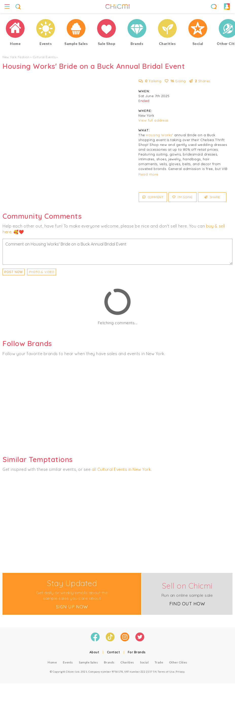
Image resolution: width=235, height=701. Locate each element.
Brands (109, 662)
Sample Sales (88, 662)
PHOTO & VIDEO (41, 272)
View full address (153, 120)
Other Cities (178, 662)
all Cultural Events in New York (121, 469)
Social (144, 662)
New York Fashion (16, 57)
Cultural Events (44, 57)
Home (52, 662)
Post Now (13, 272)
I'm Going (182, 197)
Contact (113, 652)
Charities (127, 662)
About (94, 652)
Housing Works (159, 135)
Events (68, 662)
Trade (159, 662)
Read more (148, 174)
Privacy (180, 671)
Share (212, 197)
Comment (153, 197)
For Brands (137, 652)
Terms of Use (166, 671)
